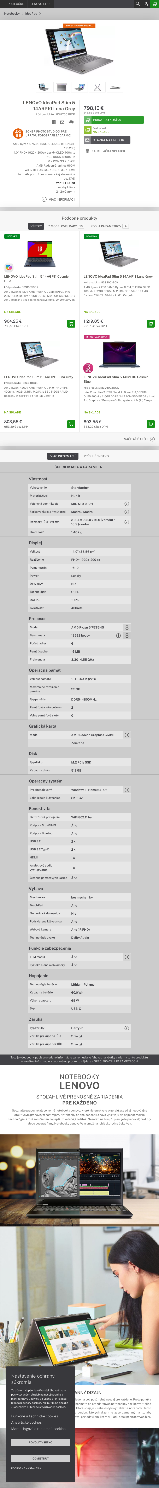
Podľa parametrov (110, 226)
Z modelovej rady (66, 226)
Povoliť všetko (39, 1442)
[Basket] (154, 4)
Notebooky (13, 13)
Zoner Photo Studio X (79, 25)
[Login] (146, 4)
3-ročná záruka (96, 337)
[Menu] (14, 4)
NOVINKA (12, 236)
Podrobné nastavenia (26, 1468)
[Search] (138, 4)
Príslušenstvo (96, 456)
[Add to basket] (114, 120)
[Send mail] (62, 122)
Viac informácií (62, 456)
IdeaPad (33, 13)
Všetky (36, 226)
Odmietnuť (39, 1458)
